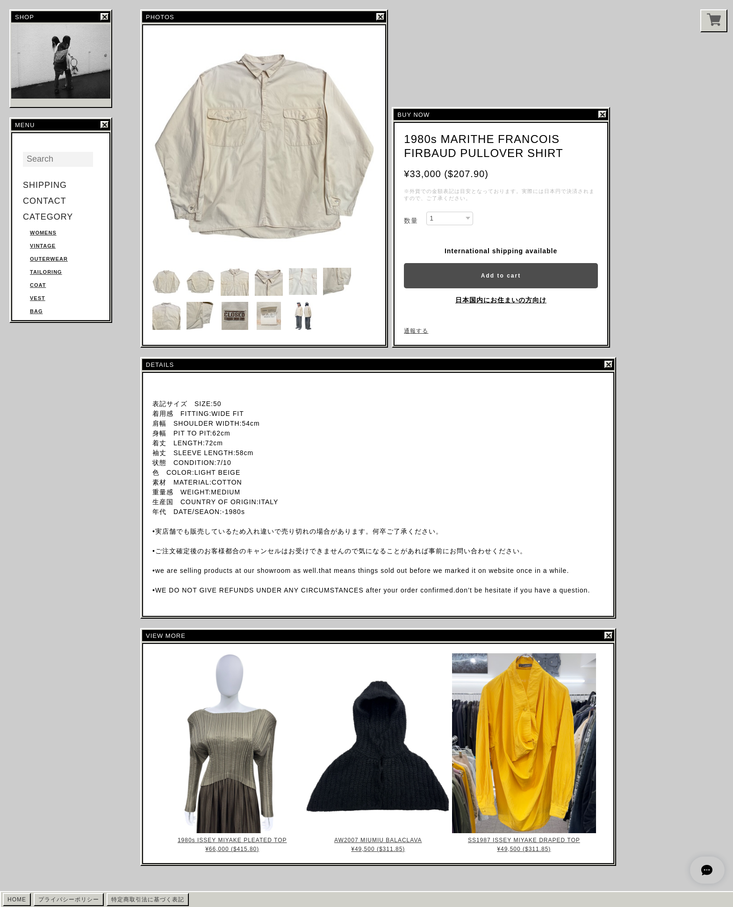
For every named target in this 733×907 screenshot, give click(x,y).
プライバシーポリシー (68, 899)
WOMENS (43, 233)
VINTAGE (43, 246)
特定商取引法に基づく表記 (147, 899)
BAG (36, 311)
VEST (37, 298)
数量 (411, 220)
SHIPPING (45, 185)
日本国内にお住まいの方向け (500, 300)
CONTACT (44, 201)
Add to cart (501, 275)
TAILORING (46, 272)
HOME (16, 899)
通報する (416, 331)
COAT (38, 285)
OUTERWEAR (49, 259)
